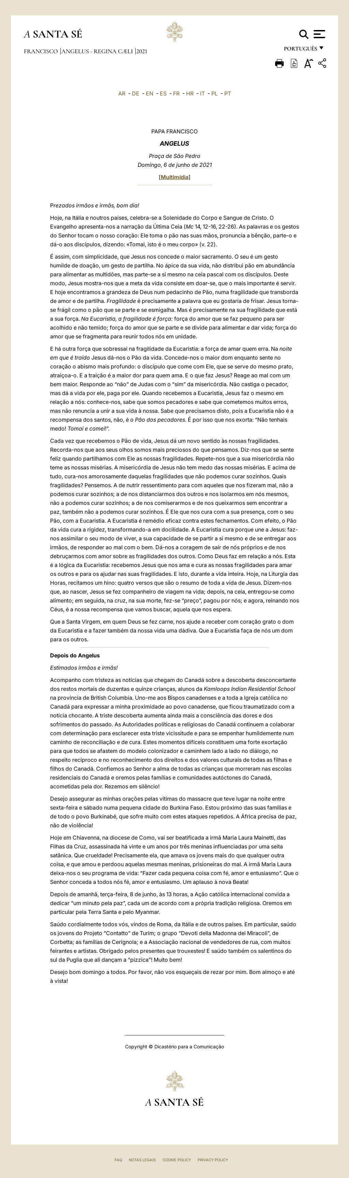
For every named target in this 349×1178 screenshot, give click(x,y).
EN (149, 93)
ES (163, 93)
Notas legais (142, 1160)
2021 (141, 51)
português (300, 50)
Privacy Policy (213, 1160)
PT (227, 93)
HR (190, 93)
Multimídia (174, 177)
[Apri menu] (318, 34)
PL (214, 93)
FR (176, 93)
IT (202, 93)
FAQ (118, 1160)
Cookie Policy (177, 1160)
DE (135, 93)
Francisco (41, 51)
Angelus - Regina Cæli (97, 51)
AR (121, 93)
